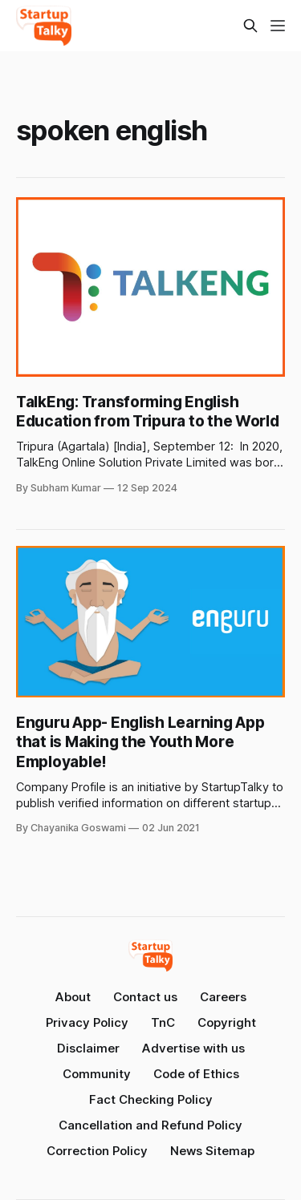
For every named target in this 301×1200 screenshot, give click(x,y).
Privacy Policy (87, 1022)
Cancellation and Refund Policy (150, 1125)
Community (97, 1073)
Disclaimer (88, 1048)
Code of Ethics (196, 1073)
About (73, 996)
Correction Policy (97, 1150)
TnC (163, 1022)
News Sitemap (212, 1150)
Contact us (145, 996)
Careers (223, 996)
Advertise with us (193, 1048)
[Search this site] (250, 25)
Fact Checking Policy (151, 1099)
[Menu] (278, 25)
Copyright (226, 1022)
